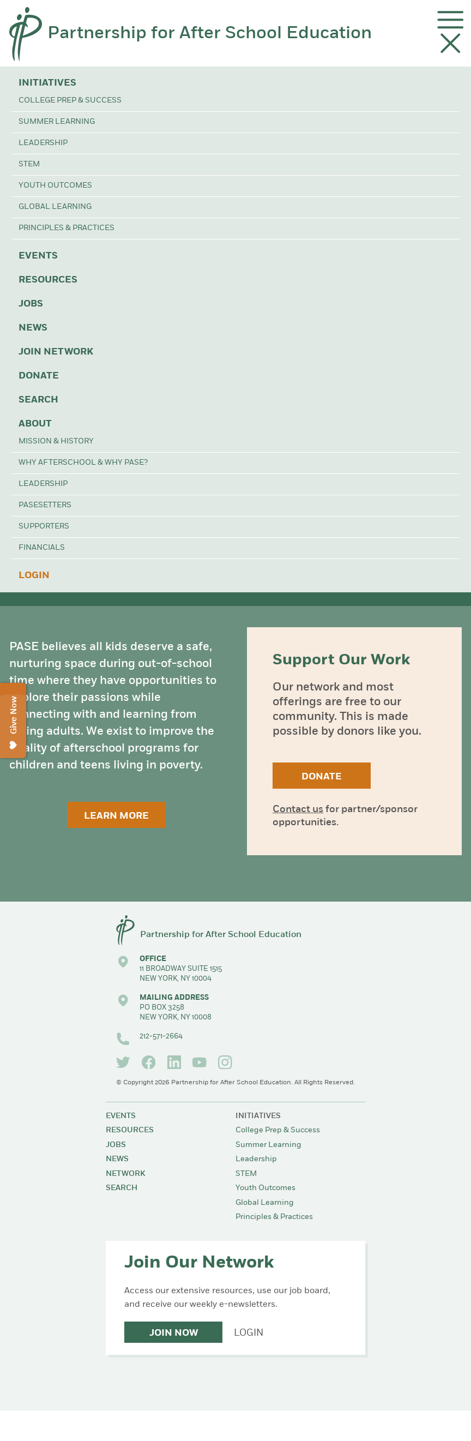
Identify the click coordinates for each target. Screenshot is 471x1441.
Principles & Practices (66, 228)
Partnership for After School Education (209, 34)
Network (125, 1174)
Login (34, 575)
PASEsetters (45, 505)
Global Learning (55, 207)
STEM (29, 164)
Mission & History (56, 441)
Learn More (116, 816)
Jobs (31, 304)
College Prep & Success (70, 101)
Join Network (56, 352)
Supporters (44, 527)
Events (38, 256)
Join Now (173, 1333)
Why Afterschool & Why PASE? (83, 463)
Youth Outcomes (55, 186)
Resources (48, 280)
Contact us (298, 809)
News (33, 328)
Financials (42, 548)
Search (38, 400)
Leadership (43, 143)
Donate (39, 376)
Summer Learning (57, 122)
